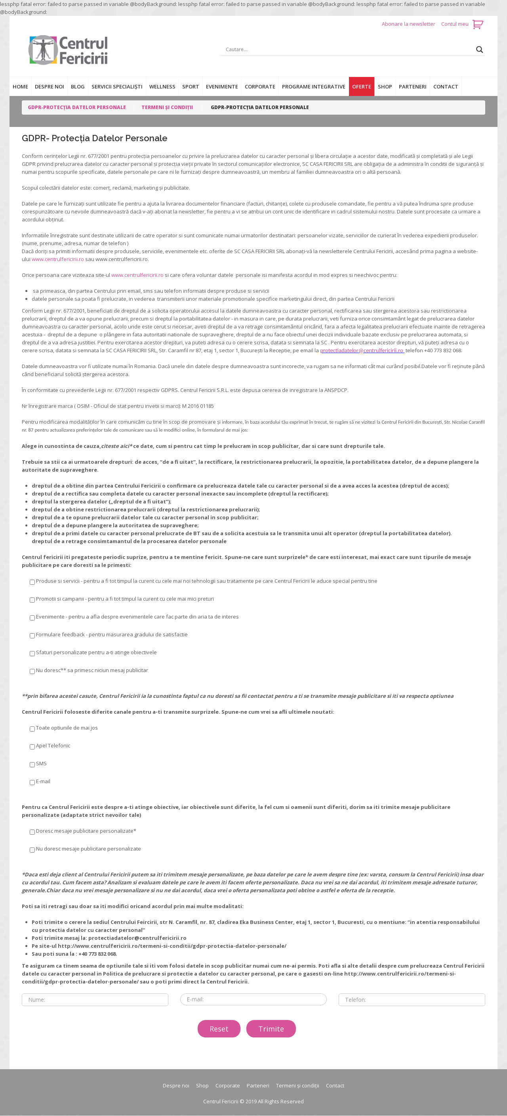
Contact (445, 86)
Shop (385, 86)
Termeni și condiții (167, 107)
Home (20, 86)
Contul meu (455, 23)
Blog (78, 86)
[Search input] (349, 49)
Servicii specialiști (117, 86)
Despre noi (49, 86)
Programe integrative (313, 86)
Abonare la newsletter (409, 23)
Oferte (361, 86)
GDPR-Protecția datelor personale (77, 107)
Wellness (162, 86)
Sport (190, 86)
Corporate (260, 86)
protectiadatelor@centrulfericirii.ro (362, 350)
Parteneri (413, 86)
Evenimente (222, 86)
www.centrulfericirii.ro (58, 259)
